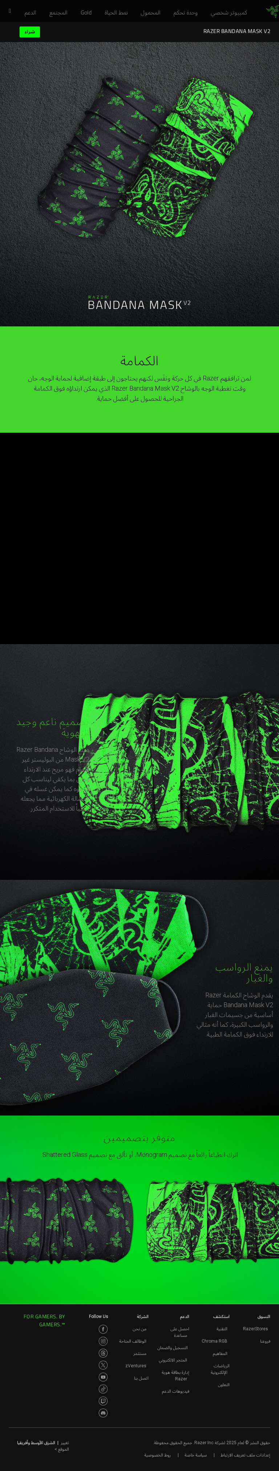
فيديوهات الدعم (175, 1391)
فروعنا (265, 1341)
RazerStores (255, 1328)
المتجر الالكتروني (173, 1360)
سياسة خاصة (196, 1455)
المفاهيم (220, 1353)
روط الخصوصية (157, 1455)
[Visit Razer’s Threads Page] (103, 1353)
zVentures (135, 1365)
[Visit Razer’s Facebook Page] (103, 1329)
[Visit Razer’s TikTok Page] (103, 1389)
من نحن (139, 1328)
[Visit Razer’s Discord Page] (103, 1413)
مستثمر (139, 1353)
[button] (7, 11)
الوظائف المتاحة (132, 1341)
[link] (272, 12)
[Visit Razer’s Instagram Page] (103, 1341)
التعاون (224, 1384)
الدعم (184, 1316)
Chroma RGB (214, 1341)
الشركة (143, 1316)
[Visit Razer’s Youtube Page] (103, 1377)
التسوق (264, 1316)
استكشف (221, 1316)
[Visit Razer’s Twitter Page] (103, 1365)
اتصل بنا (141, 1378)
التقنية (222, 1328)
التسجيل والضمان (172, 1347)
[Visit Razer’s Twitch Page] (103, 1401)
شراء (30, 31)
